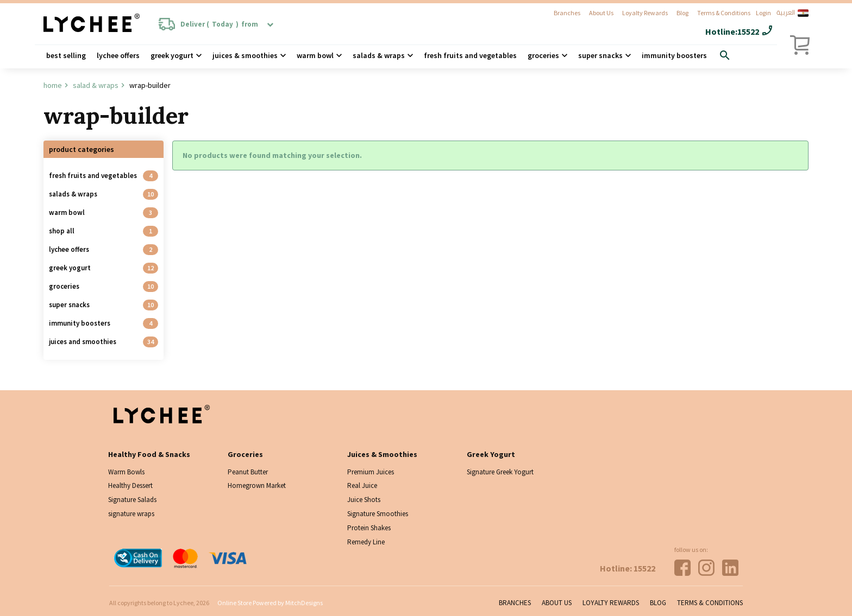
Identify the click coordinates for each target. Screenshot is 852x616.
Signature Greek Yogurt (500, 472)
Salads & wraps (379, 55)
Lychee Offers (118, 55)
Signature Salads (132, 499)
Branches (567, 13)
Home (52, 85)
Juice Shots (363, 499)
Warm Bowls (126, 472)
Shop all (61, 231)
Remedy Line (366, 542)
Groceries (543, 55)
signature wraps (131, 513)
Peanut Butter (248, 472)
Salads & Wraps (73, 194)
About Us (601, 13)
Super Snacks (600, 55)
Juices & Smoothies (245, 55)
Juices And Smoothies (82, 341)
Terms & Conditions (723, 13)
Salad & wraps (95, 85)
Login (763, 13)
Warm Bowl (315, 55)
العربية (792, 13)
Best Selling (66, 55)
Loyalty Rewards (645, 13)
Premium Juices (370, 472)
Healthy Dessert (130, 485)
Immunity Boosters (674, 55)
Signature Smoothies (377, 513)
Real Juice (362, 485)
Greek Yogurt (172, 55)
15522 (748, 31)
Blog (682, 13)
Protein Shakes (369, 527)
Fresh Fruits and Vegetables (470, 55)
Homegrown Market (257, 485)
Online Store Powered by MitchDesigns (270, 603)
